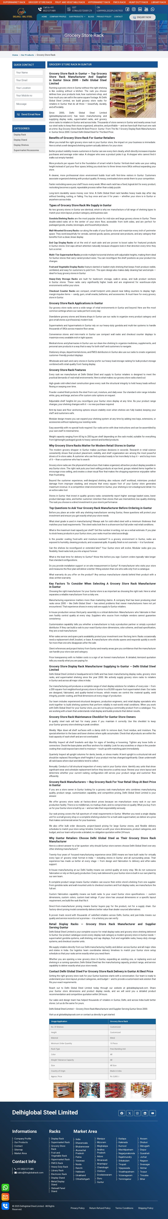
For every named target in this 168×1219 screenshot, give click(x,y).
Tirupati (122, 1164)
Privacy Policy (104, 17)
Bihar (142, 1179)
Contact (118, 17)
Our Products (77, 16)
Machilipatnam (126, 1149)
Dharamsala (82, 1143)
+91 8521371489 (24, 1169)
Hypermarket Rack (104, 2)
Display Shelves (21, 145)
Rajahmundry (125, 1157)
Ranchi (79, 1168)
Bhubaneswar (82, 1146)
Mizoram (101, 1142)
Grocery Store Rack (45, 2)
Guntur (100, 1182)
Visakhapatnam (126, 1171)
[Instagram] (137, 1113)
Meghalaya (102, 1146)
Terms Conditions (124, 1208)
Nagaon (144, 1160)
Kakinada (123, 1142)
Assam (143, 1138)
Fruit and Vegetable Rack (75, 2)
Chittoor (101, 1171)
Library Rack (57, 1170)
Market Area (20, 1153)
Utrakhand (81, 1175)
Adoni (100, 1156)
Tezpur (143, 1171)
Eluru (99, 1178)
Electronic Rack (59, 1174)
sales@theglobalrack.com (28, 1172)
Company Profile (58, 17)
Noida (78, 1164)
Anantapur (102, 1163)
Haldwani (80, 1171)
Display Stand (20, 140)
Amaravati (102, 1160)
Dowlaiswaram (104, 1174)
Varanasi (80, 1160)
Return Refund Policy (99, 1208)
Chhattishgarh (83, 1179)
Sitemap (18, 1149)
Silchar (143, 1168)
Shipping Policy (145, 1208)
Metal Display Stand (57, 1183)
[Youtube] (152, 1113)
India (78, 1139)
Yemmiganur (125, 1179)
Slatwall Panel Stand (58, 1190)
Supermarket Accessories (26, 150)
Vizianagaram (125, 1175)
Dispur (143, 1149)
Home (44, 17)
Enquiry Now (142, 17)
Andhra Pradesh (101, 1151)
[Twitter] (129, 1113)
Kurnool (122, 1146)
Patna (78, 1157)
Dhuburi (144, 1142)
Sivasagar (145, 1164)
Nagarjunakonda (126, 1153)
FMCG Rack (124, 2)
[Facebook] (121, 1113)
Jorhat (143, 1157)
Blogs (91, 17)
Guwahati (144, 1153)
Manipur (101, 1138)
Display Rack (20, 134)
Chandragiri (102, 1167)
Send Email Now (29, 114)
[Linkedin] (145, 1113)
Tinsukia (144, 1175)
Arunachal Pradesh (81, 1152)
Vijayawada (124, 1168)
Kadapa (122, 1138)
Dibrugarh (145, 1146)
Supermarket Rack (19, 2)
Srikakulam (124, 1160)
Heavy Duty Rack (143, 2)
